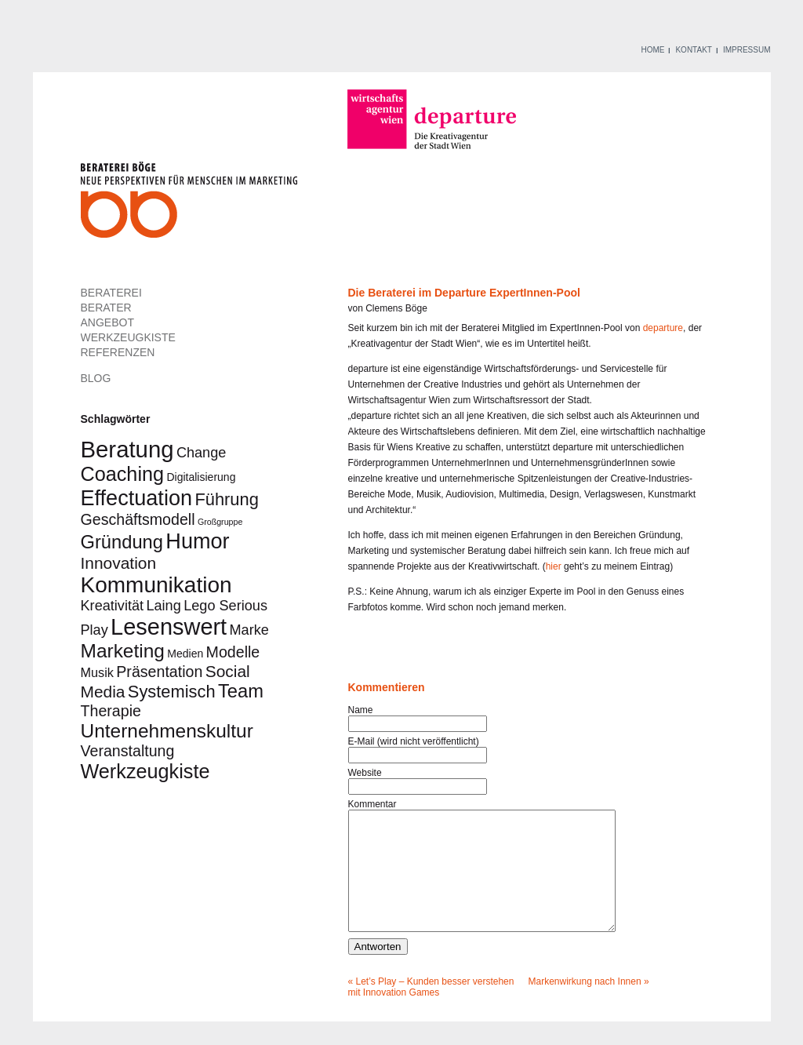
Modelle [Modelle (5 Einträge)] (233, 652)
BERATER (106, 307)
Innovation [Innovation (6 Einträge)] (119, 563)
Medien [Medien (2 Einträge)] (185, 653)
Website (365, 772)
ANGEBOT (107, 322)
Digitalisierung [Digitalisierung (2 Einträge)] (200, 477)
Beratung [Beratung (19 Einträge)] (127, 449)
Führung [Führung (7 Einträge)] (226, 499)
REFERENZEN (118, 352)
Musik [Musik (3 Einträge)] (97, 672)
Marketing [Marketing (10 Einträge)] (123, 650)
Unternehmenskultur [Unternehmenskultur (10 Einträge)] (167, 730)
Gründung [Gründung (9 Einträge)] (122, 542)
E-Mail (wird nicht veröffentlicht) (413, 741)
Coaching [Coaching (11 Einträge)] (123, 474)
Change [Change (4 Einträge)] (201, 453)
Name (360, 710)
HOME (652, 50)
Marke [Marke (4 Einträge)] (249, 630)
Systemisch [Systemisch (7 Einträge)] (172, 691)
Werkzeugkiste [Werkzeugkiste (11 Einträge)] (145, 771)
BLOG (96, 378)
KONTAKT (693, 50)
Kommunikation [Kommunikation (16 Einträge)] (156, 585)
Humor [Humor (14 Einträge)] (197, 541)
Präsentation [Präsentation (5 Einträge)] (159, 671)
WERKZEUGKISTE (128, 337)
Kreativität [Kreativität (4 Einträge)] (112, 606)
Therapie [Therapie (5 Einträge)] (111, 710)
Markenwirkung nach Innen (585, 1004)
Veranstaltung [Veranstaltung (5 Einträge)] (128, 750)
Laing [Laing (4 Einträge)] (163, 606)
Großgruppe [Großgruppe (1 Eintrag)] (220, 521)
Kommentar (372, 804)
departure (663, 327)
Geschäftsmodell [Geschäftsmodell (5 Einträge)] (138, 519)
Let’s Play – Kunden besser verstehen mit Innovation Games (431, 1010)
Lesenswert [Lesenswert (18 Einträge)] (169, 626)
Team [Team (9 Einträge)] (240, 691)
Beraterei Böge (191, 204)
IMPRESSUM (747, 50)
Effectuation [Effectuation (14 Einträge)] (137, 498)
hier (553, 566)
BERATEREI (111, 292)
